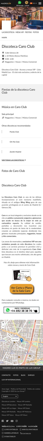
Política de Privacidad (18, 389)
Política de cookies (33, 389)
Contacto (6, 375)
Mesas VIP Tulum (8, 415)
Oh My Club (14, 142)
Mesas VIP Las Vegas (9, 408)
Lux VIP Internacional (11, 380)
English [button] (10, 396)
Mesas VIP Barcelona (9, 405)
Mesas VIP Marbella (25, 405)
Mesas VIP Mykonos (24, 412)
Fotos (36, 32)
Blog (23, 375)
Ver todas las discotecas (14, 160)
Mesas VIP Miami (21, 415)
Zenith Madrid (15, 152)
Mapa (4, 37)
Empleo (31, 375)
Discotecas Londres (8, 401)
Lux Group (20, 391)
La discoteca (8, 32)
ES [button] (33, 3)
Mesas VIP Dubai (24, 408)
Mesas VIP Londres (23, 401)
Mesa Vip (20, 32)
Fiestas (28, 32)
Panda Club (14, 132)
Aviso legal (5, 389)
